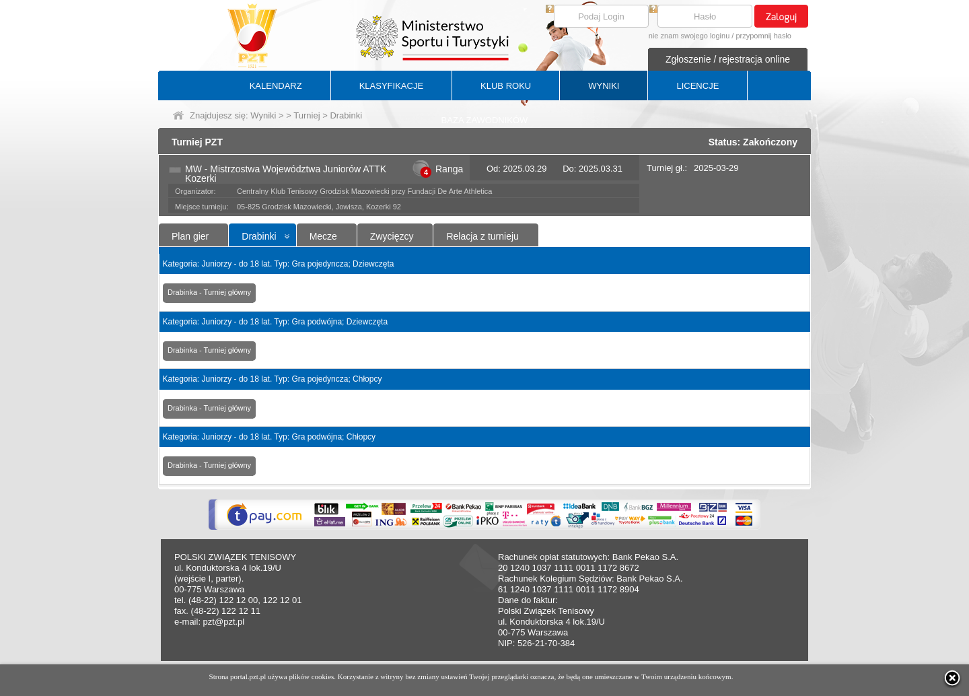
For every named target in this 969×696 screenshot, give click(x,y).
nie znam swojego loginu (689, 36)
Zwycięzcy (392, 236)
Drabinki (259, 236)
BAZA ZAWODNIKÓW (484, 120)
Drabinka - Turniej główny (209, 292)
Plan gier (190, 236)
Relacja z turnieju (482, 236)
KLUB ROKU (505, 86)
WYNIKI (603, 86)
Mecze (323, 236)
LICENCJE (697, 86)
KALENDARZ (276, 86)
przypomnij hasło (763, 36)
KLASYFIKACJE (391, 86)
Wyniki (263, 115)
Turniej (306, 115)
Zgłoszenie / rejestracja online (728, 59)
